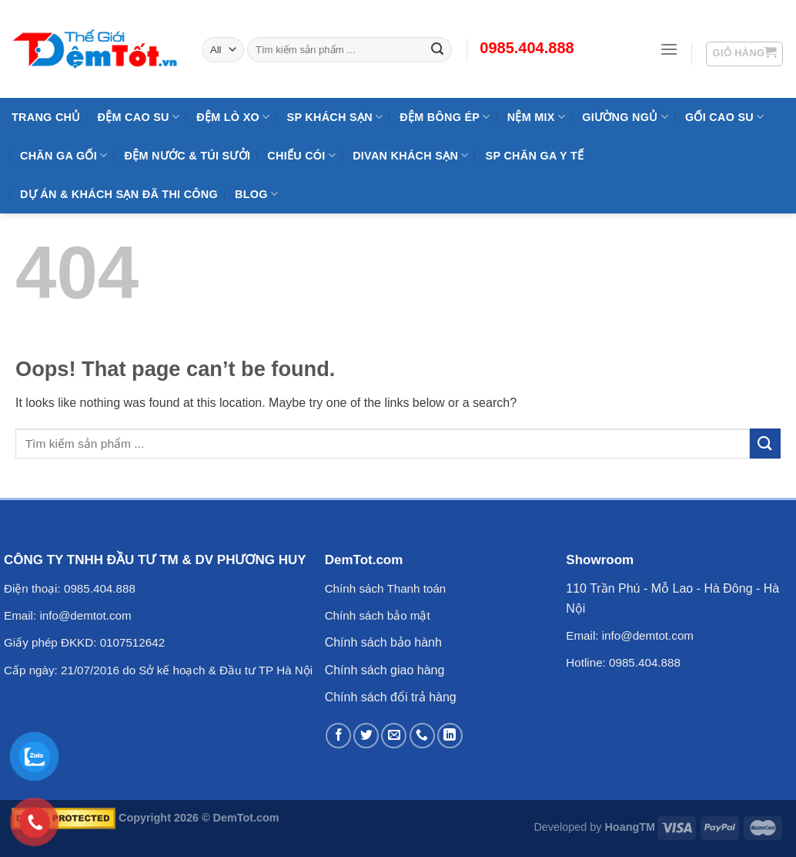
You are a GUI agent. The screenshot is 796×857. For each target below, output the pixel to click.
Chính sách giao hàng (385, 670)
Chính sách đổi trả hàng (391, 697)
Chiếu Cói (301, 155)
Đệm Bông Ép (445, 116)
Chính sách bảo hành (383, 642)
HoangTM (629, 827)
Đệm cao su (139, 116)
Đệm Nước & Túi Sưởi (187, 156)
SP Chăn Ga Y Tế (535, 156)
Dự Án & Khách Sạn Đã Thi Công (119, 194)
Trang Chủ (46, 117)
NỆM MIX (536, 116)
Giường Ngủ (625, 116)
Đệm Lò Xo (232, 116)
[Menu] (669, 49)
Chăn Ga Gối (63, 155)
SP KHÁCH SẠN (335, 116)
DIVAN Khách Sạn (410, 155)
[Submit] (765, 443)
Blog (256, 194)
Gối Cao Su (724, 116)
